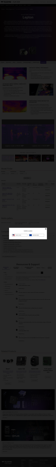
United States (19, 235)
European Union (36, 235)
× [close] (45, 229)
